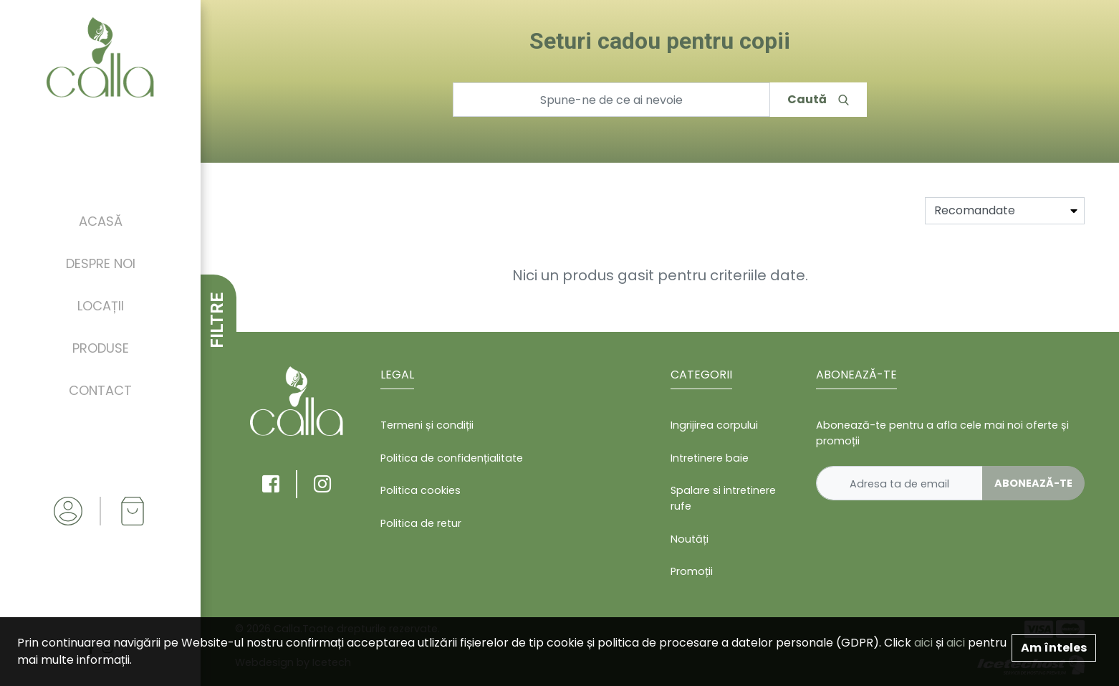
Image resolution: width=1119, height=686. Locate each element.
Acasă (101, 221)
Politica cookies (420, 490)
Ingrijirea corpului (714, 425)
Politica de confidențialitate (451, 458)
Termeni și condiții (427, 425)
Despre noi (100, 263)
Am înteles (1054, 647)
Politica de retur (420, 523)
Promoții (692, 571)
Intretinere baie (710, 458)
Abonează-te (1033, 483)
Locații (100, 306)
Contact (100, 390)
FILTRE (217, 320)
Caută (818, 99)
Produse (100, 348)
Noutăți (690, 539)
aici (923, 642)
